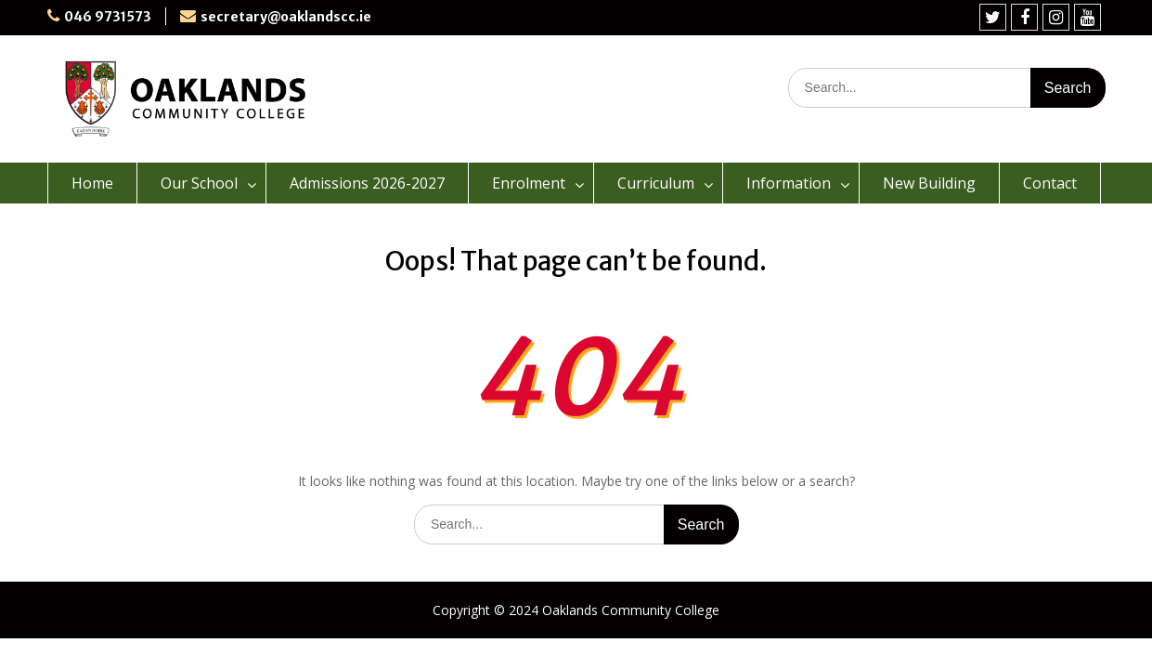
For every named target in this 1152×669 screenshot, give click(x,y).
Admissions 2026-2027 (367, 183)
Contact (1050, 183)
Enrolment (528, 183)
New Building (929, 183)
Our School (199, 183)
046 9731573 (107, 16)
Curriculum (655, 183)
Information (788, 183)
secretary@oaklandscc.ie (286, 16)
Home (92, 183)
